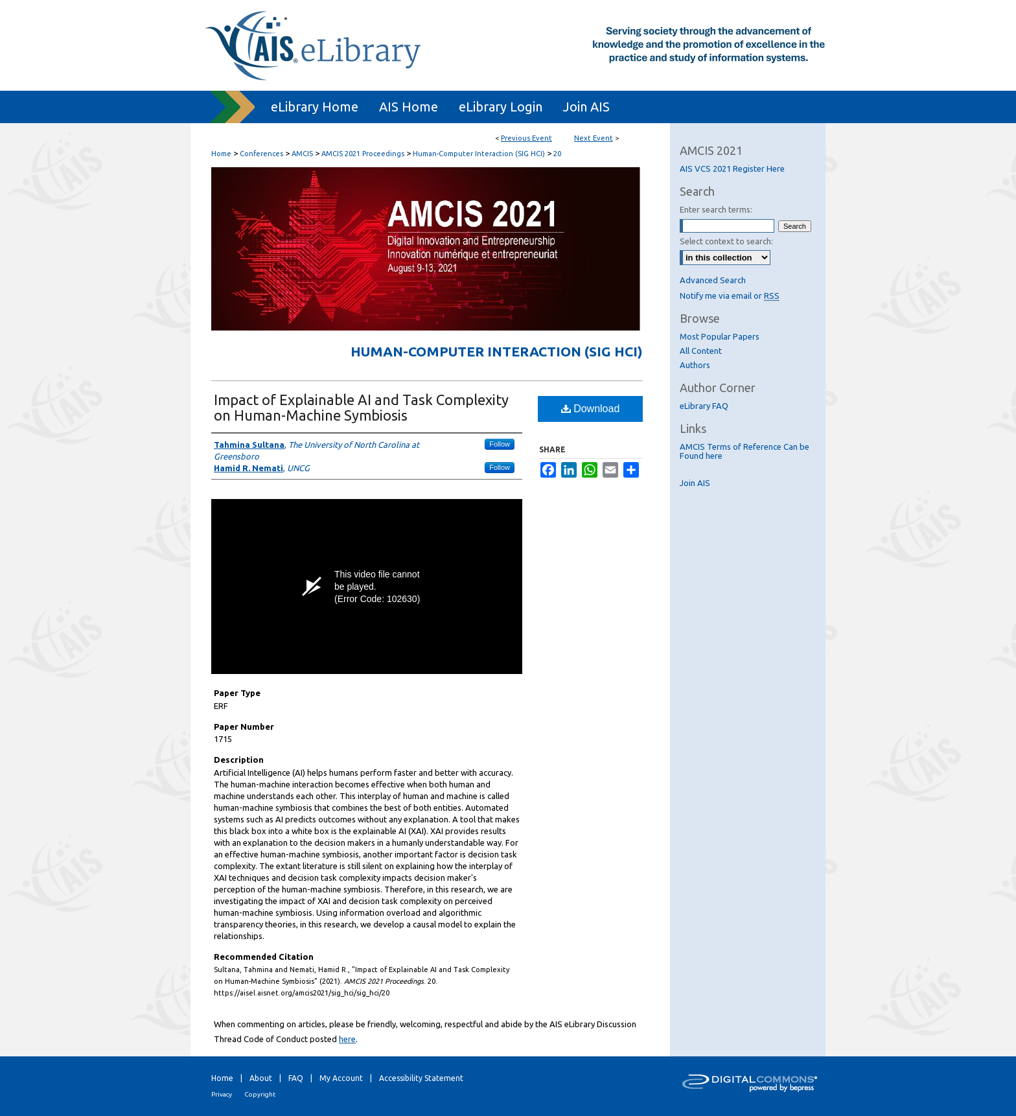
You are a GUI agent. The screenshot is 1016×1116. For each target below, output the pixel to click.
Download (590, 408)
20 (557, 153)
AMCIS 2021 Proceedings (363, 153)
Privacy (221, 1094)
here (347, 1038)
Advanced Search (713, 280)
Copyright (259, 1094)
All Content (701, 350)
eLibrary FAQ (704, 405)
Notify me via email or (729, 295)
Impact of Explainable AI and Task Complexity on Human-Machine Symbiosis (361, 407)
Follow (499, 444)
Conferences (262, 153)
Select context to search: (726, 241)
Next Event (593, 138)
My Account (341, 1078)
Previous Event (526, 138)
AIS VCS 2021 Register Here (732, 168)
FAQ (295, 1078)
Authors (695, 364)
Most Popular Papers (719, 336)
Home (221, 153)
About (260, 1078)
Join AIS (695, 482)
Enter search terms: (716, 209)
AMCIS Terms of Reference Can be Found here (744, 451)
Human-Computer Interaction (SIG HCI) (480, 153)
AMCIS (303, 153)
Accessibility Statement (421, 1078)
